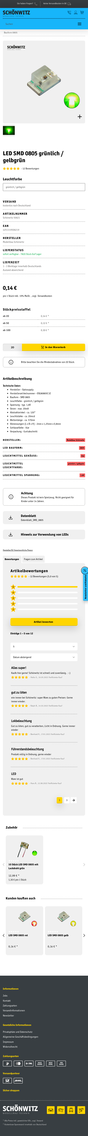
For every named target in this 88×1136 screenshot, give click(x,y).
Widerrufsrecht (10, 1046)
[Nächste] (74, 800)
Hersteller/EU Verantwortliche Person (18, 550)
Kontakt (7, 1000)
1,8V (82, 475)
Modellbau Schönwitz (75, 440)
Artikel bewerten (43, 621)
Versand (40, 1120)
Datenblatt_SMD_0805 (32, 520)
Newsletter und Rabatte (85, 587)
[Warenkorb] (82, 12)
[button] (69, 12)
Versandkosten (45, 295)
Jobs (5, 995)
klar (82, 456)
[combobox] (44, 187)
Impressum (8, 1041)
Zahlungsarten (10, 1005)
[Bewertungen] (44, 168)
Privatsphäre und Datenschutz (17, 1031)
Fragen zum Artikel (33, 559)
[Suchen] (39, 24)
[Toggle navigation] (79, 24)
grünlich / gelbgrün (76, 463)
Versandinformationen (14, 1010)
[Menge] (12, 347)
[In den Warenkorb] (53, 347)
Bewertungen (12, 559)
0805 (82, 448)
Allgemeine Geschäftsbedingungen (20, 1036)
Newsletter (8, 1015)
